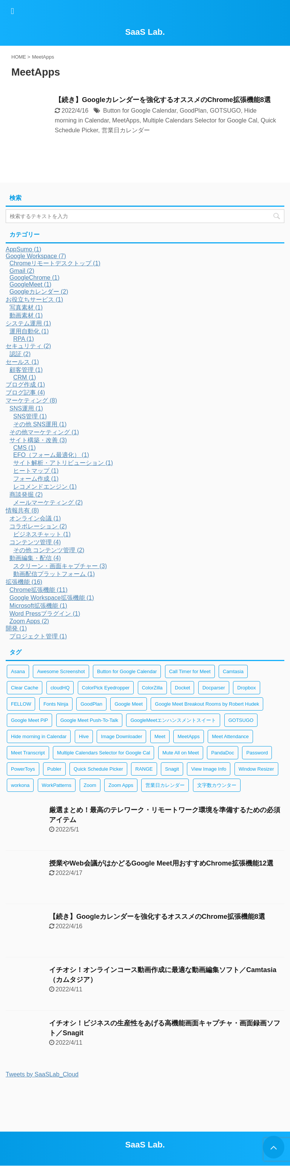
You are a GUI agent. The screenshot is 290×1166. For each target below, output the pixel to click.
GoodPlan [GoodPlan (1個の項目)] (91, 704)
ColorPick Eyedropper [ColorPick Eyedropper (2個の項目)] (106, 688)
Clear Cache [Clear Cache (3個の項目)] (24, 688)
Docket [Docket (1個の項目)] (182, 688)
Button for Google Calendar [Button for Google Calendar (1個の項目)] (127, 671)
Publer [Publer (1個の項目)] (54, 769)
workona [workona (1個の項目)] (20, 785)
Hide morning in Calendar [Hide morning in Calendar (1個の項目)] (38, 736)
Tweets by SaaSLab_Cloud (42, 1074)
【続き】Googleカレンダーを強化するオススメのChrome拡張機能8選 (163, 100)
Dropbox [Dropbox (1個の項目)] (246, 688)
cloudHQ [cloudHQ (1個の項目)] (60, 688)
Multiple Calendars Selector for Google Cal (200, 120)
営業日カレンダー (126, 130)
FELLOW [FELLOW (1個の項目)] (21, 704)
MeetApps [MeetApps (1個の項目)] (188, 736)
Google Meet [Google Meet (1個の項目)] (128, 704)
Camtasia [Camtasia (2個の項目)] (233, 671)
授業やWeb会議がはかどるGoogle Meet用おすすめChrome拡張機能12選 (161, 863)
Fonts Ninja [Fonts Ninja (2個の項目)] (55, 704)
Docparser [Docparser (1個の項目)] (213, 688)
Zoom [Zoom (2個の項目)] (90, 785)
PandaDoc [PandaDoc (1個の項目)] (222, 753)
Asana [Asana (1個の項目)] (18, 671)
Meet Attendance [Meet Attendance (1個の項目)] (230, 736)
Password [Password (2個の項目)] (257, 753)
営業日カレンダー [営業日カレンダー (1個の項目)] (165, 785)
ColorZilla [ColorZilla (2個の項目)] (152, 688)
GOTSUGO (225, 110)
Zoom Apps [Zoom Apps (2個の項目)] (120, 785)
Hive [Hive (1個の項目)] (84, 736)
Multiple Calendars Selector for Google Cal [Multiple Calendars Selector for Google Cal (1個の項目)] (103, 753)
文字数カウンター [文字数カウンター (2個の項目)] (216, 785)
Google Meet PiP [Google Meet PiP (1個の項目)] (29, 720)
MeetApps (125, 120)
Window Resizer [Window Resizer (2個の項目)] (256, 769)
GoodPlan (193, 110)
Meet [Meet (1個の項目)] (159, 736)
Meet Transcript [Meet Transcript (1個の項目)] (28, 753)
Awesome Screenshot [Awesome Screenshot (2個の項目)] (61, 671)
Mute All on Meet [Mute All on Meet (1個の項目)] (180, 753)
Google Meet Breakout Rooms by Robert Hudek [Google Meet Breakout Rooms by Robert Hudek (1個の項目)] (207, 704)
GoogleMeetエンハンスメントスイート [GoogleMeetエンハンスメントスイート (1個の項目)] (173, 720)
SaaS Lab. (145, 32)
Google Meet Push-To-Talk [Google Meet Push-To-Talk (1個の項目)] (89, 720)
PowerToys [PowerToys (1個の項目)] (23, 769)
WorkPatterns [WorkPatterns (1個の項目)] (57, 785)
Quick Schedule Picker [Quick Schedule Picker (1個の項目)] (98, 769)
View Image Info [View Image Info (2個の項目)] (208, 769)
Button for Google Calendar (139, 110)
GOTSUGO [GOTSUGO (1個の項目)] (240, 720)
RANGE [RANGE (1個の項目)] (144, 769)
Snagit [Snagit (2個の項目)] (172, 769)
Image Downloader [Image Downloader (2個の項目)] (121, 736)
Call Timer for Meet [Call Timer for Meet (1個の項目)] (190, 671)
